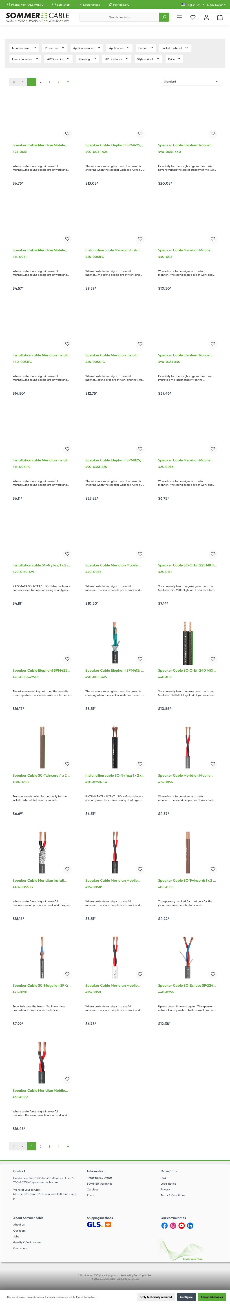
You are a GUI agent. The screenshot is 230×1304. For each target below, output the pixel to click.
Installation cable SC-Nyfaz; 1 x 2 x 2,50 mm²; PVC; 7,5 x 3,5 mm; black (113, 775)
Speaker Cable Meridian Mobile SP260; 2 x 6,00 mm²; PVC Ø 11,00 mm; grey (40, 1090)
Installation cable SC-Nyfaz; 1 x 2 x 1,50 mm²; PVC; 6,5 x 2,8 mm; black (41, 565)
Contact (19, 1171)
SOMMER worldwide (100, 1183)
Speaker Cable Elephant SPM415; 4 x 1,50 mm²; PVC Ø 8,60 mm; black (114, 670)
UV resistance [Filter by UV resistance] (117, 59)
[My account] (206, 17)
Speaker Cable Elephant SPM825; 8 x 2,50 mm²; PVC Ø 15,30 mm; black (114, 460)
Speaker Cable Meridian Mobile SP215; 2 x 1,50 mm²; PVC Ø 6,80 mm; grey (184, 775)
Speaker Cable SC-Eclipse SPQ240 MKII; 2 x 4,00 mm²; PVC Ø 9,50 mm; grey (187, 985)
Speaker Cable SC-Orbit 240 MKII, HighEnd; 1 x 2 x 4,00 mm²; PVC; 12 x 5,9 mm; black (187, 670)
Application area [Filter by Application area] (87, 48)
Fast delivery (121, 4)
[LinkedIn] (190, 1226)
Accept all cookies (212, 1297)
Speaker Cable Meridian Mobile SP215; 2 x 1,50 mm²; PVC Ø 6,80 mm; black (39, 250)
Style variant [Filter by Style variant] (148, 59)
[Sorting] (191, 82)
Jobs (16, 1236)
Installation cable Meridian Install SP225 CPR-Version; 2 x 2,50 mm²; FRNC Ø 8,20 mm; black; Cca (112, 250)
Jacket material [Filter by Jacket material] (175, 48)
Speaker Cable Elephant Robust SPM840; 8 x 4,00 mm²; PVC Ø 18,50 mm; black (187, 355)
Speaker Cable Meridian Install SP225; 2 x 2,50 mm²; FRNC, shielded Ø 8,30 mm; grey (111, 355)
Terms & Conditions (173, 1195)
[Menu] (179, 17)
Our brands (20, 1248)
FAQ (163, 1177)
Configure (186, 1297)
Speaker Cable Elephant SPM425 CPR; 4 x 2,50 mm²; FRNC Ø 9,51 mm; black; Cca (40, 670)
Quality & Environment (27, 1242)
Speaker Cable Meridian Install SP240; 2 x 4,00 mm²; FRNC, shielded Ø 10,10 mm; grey (38, 880)
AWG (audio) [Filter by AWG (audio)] (58, 59)
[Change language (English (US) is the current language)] (192, 4)
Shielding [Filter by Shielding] (87, 59)
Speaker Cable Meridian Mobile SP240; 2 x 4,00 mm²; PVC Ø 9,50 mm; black (185, 250)
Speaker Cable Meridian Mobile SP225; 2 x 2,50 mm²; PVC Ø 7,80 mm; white (112, 985)
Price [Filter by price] (174, 59)
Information (95, 1171)
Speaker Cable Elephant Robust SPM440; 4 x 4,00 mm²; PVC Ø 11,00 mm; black (184, 145)
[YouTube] (182, 1226)
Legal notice (168, 1183)
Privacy (165, 1189)
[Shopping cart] (220, 17)
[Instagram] (173, 1226)
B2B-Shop (63, 4)
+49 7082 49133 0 (32, 4)
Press (90, 1195)
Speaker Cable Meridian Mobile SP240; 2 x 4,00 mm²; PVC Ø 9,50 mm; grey (112, 565)
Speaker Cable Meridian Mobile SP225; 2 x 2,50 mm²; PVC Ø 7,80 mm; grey (184, 460)
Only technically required (156, 1297)
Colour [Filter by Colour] (145, 48)
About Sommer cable (28, 1218)
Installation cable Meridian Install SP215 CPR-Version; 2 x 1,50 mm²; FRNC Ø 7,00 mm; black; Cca (40, 460)
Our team (19, 1230)
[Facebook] (164, 1226)
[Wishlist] (193, 17)
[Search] (164, 17)
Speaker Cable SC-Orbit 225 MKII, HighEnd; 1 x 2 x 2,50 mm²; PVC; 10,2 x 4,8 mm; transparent (187, 565)
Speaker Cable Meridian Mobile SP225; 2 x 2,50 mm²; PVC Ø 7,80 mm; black (39, 145)
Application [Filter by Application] (119, 48)
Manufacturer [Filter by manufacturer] (24, 48)
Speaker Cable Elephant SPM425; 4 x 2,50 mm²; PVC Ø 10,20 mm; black (114, 145)
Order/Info (169, 1171)
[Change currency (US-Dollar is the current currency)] (216, 4)
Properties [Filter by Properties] (55, 48)
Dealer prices (91, 4)
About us (18, 1224)
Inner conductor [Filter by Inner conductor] (25, 59)
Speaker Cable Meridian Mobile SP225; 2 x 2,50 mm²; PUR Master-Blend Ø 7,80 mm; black (113, 880)
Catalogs (92, 1189)
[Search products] (119, 17)
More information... (86, 1297)
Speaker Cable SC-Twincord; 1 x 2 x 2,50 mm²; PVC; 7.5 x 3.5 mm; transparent (41, 775)
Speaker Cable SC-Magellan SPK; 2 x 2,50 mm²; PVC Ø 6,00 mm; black (42, 985)
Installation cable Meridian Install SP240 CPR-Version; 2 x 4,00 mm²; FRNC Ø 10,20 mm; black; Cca (41, 355)
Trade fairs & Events (99, 1177)
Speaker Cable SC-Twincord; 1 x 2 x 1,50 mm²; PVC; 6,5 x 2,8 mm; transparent (186, 880)
